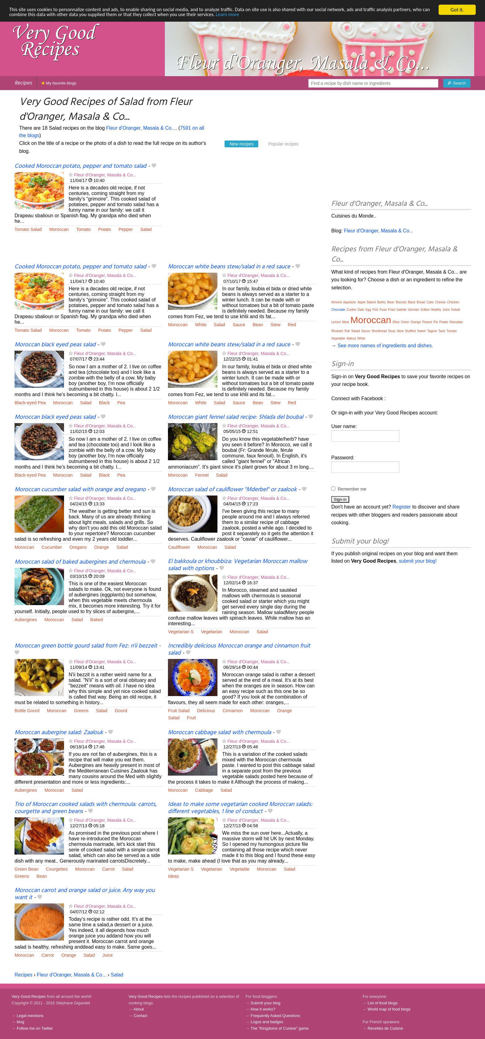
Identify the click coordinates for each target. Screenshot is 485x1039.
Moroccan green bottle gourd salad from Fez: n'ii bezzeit (86, 646)
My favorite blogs (58, 83)
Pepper (125, 229)
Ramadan (456, 322)
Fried (391, 309)
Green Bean (27, 869)
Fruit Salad (179, 710)
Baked (96, 619)
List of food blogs (383, 1003)
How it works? (263, 1009)
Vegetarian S (180, 631)
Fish (375, 309)
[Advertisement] (241, 212)
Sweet (421, 331)
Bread (421, 302)
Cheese (440, 302)
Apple (362, 302)
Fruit (191, 717)
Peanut (427, 322)
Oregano (78, 547)
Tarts (442, 331)
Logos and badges (267, 1022)
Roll (347, 331)
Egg (368, 309)
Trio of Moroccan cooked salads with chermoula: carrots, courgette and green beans (86, 808)
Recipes (23, 83)
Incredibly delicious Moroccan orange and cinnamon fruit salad (239, 649)
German (413, 309)
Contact (140, 1015)
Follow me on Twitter (35, 1028)
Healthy (436, 309)
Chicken (453, 302)
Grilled (424, 309)
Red (292, 324)
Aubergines (26, 619)
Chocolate (338, 309)
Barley (381, 302)
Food (383, 309)
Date (361, 309)
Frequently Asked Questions (275, 1015)
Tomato (83, 229)
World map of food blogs (389, 1009)
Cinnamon (232, 710)
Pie (435, 322)
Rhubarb (337, 331)
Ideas (173, 876)
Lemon (336, 322)
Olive (396, 322)
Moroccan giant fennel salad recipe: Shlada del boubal (235, 417)
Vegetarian (211, 631)
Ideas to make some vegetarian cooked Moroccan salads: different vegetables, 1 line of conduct (240, 808)
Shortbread (379, 331)
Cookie (351, 309)
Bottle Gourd (27, 710)
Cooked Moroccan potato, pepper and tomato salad (80, 166)
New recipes (241, 143)
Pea (121, 402)
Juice (107, 955)
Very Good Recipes (29, 996)
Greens (81, 710)
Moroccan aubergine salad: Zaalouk (59, 732)
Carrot (108, 869)
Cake (429, 302)
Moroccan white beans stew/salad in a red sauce (229, 266)
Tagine (432, 331)
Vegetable (240, 869)
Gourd (121, 710)
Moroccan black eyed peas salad (55, 344)
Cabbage (204, 790)
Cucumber (51, 547)
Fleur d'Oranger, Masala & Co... (140, 128)
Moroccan (59, 229)
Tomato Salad (28, 229)
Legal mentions (30, 1015)
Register (402, 506)
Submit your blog (265, 1003)
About (138, 1009)
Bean (258, 324)
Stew (276, 324)
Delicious (206, 710)
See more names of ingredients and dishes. (385, 345)
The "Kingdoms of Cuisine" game (280, 1028)
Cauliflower (179, 547)
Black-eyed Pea (30, 402)
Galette (401, 309)
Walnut (351, 338)
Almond (336, 302)
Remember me (352, 489)
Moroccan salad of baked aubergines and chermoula (80, 562)
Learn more (258, 15)
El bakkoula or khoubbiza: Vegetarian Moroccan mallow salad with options (237, 565)
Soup (391, 331)
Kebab (455, 309)
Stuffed (410, 331)
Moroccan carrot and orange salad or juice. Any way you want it (85, 894)
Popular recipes (283, 143)
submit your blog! (418, 561)
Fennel (202, 475)
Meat (345, 322)
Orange (101, 547)
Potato (104, 229)
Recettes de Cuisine (385, 1028)
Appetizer (349, 302)
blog (20, 1022)
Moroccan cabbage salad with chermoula (219, 732)
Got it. (457, 9)
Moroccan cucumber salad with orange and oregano (80, 489)
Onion (405, 322)
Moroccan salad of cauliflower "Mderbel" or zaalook (232, 489)
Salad (146, 229)
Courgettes (57, 869)
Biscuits (401, 302)
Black (104, 402)
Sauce (239, 324)
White (201, 324)
